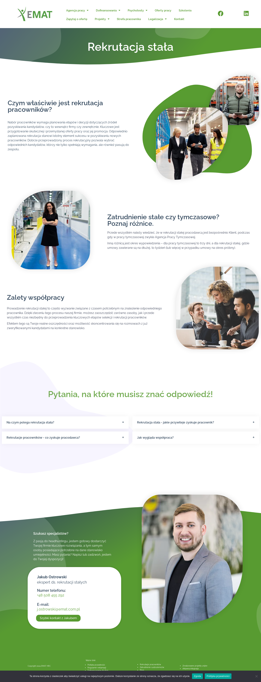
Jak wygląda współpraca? (155, 437)
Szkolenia (185, 10)
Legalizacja (157, 19)
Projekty (102, 19)
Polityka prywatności (96, 665)
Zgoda (197, 676)
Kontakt (179, 19)
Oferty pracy (163, 10)
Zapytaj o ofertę (76, 19)
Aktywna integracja (190, 669)
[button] (65, 422)
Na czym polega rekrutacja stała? (30, 422)
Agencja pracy (77, 10)
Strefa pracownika (129, 19)
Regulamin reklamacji (96, 668)
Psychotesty (137, 10)
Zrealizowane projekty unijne (194, 666)
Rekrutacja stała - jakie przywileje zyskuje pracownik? (175, 422)
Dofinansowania (108, 10)
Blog (142, 670)
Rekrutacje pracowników (150, 664)
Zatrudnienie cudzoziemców (152, 667)
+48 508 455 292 (50, 595)
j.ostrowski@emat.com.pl (58, 609)
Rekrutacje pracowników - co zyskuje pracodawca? (43, 437)
